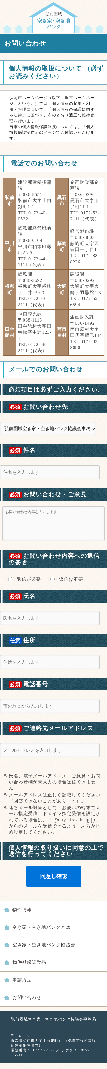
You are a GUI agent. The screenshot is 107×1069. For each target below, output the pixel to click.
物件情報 (22, 909)
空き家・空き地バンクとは (41, 927)
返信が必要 (29, 579)
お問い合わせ (26, 997)
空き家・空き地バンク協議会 (43, 944)
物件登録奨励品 (29, 962)
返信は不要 (71, 579)
